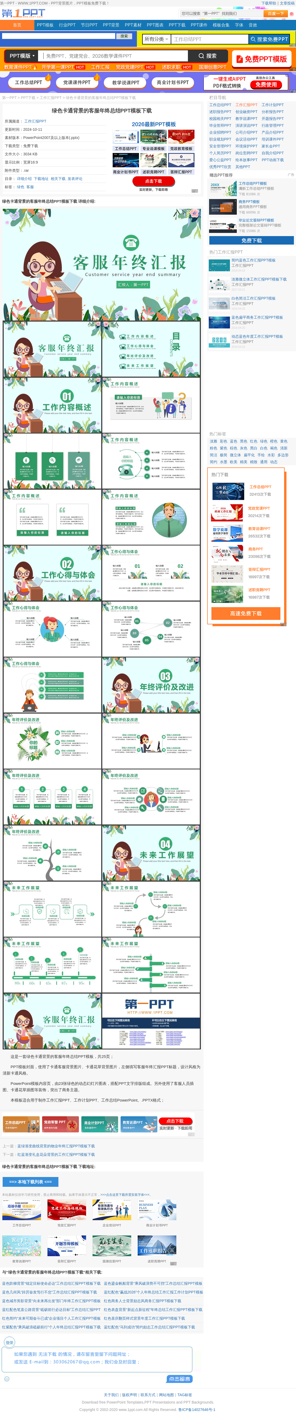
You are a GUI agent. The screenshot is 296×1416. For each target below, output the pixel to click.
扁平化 (249, 455)
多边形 (283, 455)
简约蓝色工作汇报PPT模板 (254, 260)
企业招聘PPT (220, 132)
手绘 (261, 455)
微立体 (235, 455)
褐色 (274, 448)
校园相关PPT (220, 118)
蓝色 (233, 441)
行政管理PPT (273, 125)
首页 (17, 25)
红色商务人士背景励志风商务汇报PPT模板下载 (142, 1301)
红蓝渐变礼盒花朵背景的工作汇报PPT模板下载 (56, 1154)
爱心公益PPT (220, 160)
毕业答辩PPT (220, 125)
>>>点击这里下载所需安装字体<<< (125, 1195)
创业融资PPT (246, 112)
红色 (253, 441)
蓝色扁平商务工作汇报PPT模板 (257, 317)
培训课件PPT (273, 139)
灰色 (243, 448)
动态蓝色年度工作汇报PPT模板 (257, 336)
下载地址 (41, 179)
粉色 (213, 448)
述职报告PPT (220, 112)
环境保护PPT (246, 146)
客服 (30, 187)
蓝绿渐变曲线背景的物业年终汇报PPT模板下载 (56, 1146)
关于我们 (111, 1395)
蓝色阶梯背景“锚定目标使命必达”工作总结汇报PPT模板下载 (51, 1283)
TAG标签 (184, 1395)
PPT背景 (111, 25)
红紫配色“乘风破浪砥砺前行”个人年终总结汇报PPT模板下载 (51, 1327)
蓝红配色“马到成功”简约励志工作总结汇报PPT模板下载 (149, 1327)
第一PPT (9, 98)
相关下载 (58, 179)
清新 (284, 448)
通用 (263, 462)
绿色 (20, 187)
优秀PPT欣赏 (220, 167)
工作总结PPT (220, 105)
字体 (239, 25)
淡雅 (213, 441)
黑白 (253, 448)
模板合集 (221, 25)
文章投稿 (287, 3)
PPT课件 (199, 25)
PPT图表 (155, 25)
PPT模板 (45, 25)
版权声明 (129, 1395)
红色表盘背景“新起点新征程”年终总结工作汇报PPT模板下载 (153, 1309)
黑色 (243, 441)
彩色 (223, 441)
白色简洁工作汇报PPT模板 (254, 298)
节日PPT (89, 25)
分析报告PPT (273, 112)
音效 (253, 25)
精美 (243, 462)
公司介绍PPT (246, 132)
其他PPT (242, 167)
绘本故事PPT (246, 160)
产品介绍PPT (273, 132)
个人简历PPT (220, 153)
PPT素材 (133, 25)
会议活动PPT (246, 139)
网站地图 (166, 1395)
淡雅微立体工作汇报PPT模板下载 (259, 279)
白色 (263, 448)
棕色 (233, 448)
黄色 (284, 441)
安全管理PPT (220, 146)
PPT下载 (177, 25)
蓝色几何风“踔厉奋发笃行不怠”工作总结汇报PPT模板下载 (49, 1292)
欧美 (233, 462)
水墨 (223, 462)
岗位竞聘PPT (246, 153)
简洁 (213, 455)
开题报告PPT (273, 118)
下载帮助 (268, 3)
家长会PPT (271, 146)
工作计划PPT (273, 105)
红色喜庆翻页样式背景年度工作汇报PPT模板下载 (144, 1318)
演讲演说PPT (246, 125)
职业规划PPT (220, 139)
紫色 (223, 448)
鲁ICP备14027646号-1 (196, 1410)
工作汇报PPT (51, 98)
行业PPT (67, 25)
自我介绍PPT (273, 153)
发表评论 (75, 179)
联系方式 (148, 1395)
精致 (253, 462)
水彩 (271, 455)
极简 (223, 455)
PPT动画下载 (273, 160)
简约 (213, 462)
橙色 (274, 441)
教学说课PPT (246, 118)
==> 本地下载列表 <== (30, 1182)
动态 (274, 462)
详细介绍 (24, 179)
